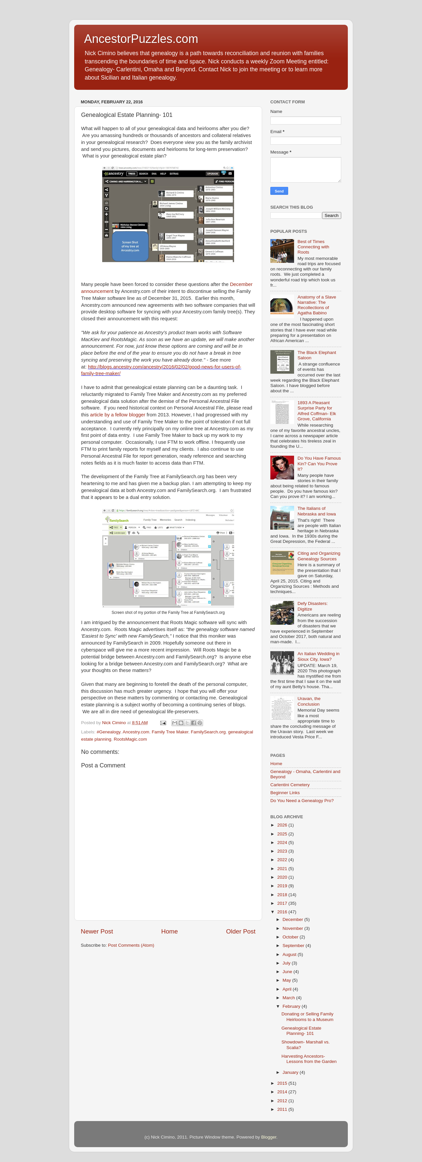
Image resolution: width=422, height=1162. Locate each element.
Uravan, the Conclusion (308, 701)
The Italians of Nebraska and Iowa (316, 511)
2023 (282, 851)
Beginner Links (285, 792)
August (290, 954)
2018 (282, 894)
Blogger (268, 1137)
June (288, 971)
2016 (282, 911)
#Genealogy (108, 731)
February (292, 1006)
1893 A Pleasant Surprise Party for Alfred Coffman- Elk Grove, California (316, 410)
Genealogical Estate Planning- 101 (301, 1031)
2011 (282, 1109)
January (291, 1072)
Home (169, 931)
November (293, 928)
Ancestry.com (136, 731)
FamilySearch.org (208, 731)
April (288, 989)
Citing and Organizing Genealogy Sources (318, 556)
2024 (282, 842)
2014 (282, 1091)
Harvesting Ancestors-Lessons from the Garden (309, 1059)
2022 (282, 859)
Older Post (241, 931)
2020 (282, 877)
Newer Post (97, 931)
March (289, 997)
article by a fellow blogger (117, 414)
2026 (282, 825)
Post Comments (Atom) (131, 945)
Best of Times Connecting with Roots (313, 247)
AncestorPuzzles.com (141, 39)
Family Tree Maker (170, 731)
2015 (282, 1083)
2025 (282, 833)
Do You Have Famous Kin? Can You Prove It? (319, 463)
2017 (282, 903)
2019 (282, 885)
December (293, 919)
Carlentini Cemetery (290, 784)
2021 (282, 868)
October (291, 936)
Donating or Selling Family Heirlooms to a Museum (308, 1016)
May (287, 980)
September (294, 945)
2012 (282, 1100)
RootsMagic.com (130, 739)
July (287, 963)
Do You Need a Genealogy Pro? (302, 800)
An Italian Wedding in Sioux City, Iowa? (318, 656)
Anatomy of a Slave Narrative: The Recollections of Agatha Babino (316, 305)
